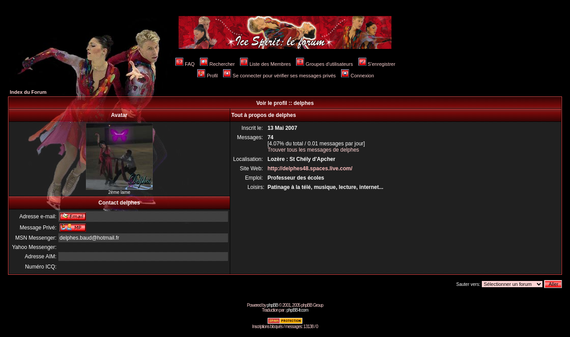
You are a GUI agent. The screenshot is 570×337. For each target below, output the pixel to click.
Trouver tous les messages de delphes (313, 150)
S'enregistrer (376, 64)
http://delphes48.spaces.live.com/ (310, 168)
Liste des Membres (265, 64)
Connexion (357, 75)
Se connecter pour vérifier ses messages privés (279, 75)
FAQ (185, 64)
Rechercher (217, 64)
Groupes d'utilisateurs (324, 64)
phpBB (272, 305)
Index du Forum (28, 92)
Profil (207, 75)
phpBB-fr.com (297, 310)
